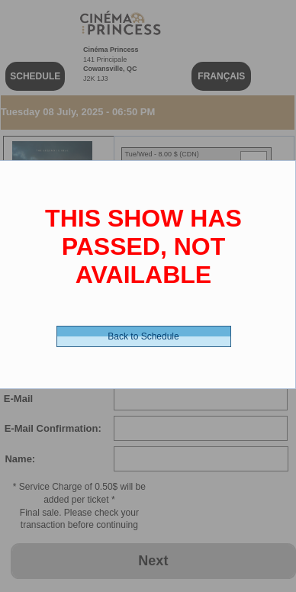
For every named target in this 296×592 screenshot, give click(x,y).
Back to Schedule (143, 336)
